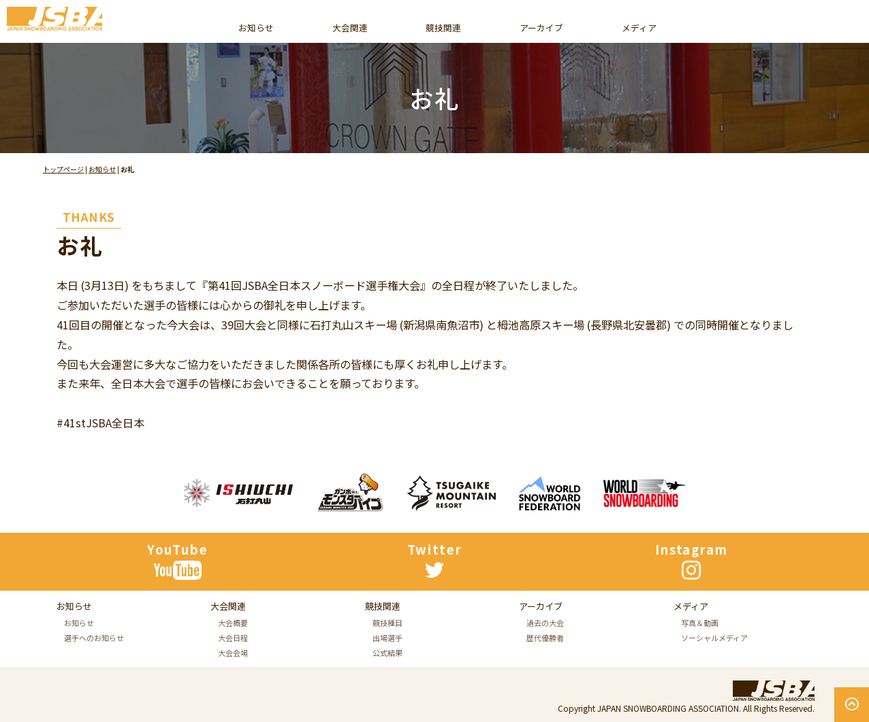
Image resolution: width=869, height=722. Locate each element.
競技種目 (387, 677)
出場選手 (387, 692)
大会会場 (233, 694)
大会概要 (233, 664)
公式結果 (387, 707)
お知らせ (102, 169)
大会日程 (233, 679)
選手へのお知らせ (94, 666)
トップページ (63, 169)
